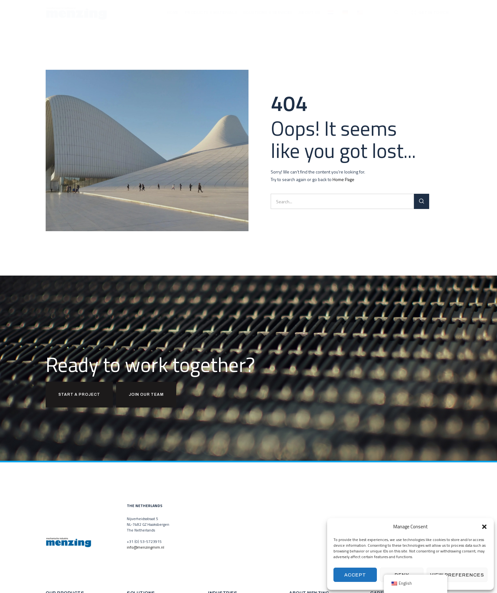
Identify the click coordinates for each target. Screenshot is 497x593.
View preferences (457, 574)
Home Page (343, 179)
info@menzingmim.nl (145, 547)
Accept (355, 574)
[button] (484, 527)
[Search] (421, 201)
